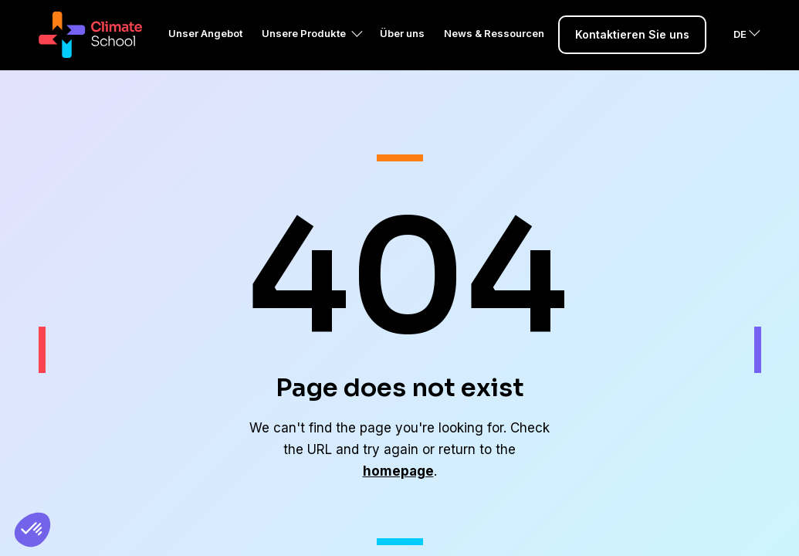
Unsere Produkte (304, 52)
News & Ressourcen (494, 52)
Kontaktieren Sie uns (632, 53)
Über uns (402, 52)
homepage (398, 471)
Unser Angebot (205, 52)
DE (740, 53)
